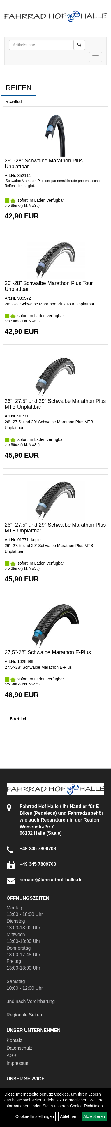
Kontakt (14, 1040)
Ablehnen (68, 1116)
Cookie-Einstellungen (34, 1116)
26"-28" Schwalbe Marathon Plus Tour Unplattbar (49, 286)
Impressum (18, 1063)
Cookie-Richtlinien (86, 1106)
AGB (12, 1055)
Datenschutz (20, 1047)
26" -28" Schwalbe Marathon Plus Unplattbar (44, 163)
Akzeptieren (94, 1116)
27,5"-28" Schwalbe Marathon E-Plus (48, 652)
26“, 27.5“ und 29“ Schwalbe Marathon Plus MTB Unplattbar (55, 404)
